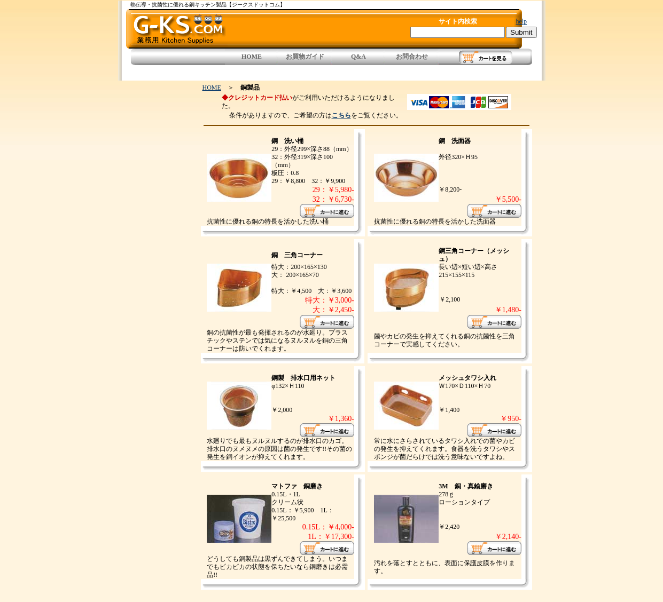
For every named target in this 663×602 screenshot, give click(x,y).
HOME (251, 56)
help (521, 21)
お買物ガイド (305, 56)
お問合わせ (412, 56)
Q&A (358, 56)
